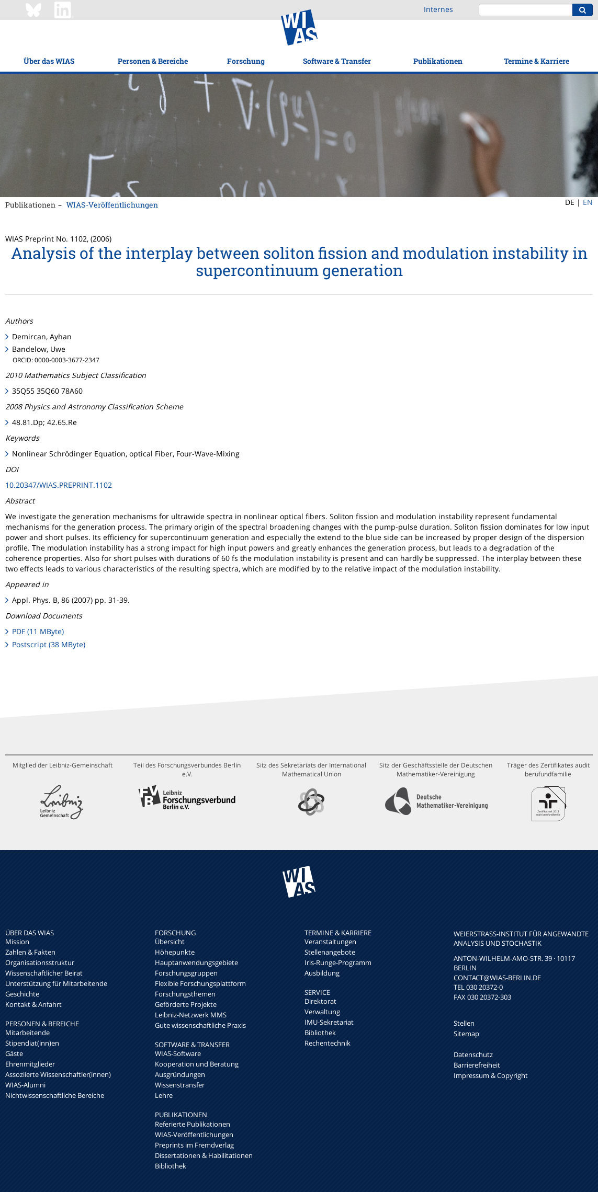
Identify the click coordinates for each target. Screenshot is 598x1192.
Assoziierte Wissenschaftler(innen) (58, 1074)
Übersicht (170, 941)
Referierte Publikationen (192, 1124)
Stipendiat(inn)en (32, 1043)
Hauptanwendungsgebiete (196, 962)
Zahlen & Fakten (30, 952)
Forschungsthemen (185, 994)
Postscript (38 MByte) (48, 644)
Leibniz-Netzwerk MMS (191, 1014)
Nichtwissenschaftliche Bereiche (54, 1095)
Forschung (246, 61)
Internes (438, 9)
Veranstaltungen (330, 941)
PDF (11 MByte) (38, 631)
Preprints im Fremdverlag (194, 1145)
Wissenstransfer (180, 1085)
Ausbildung (322, 973)
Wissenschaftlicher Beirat (44, 973)
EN (588, 202)
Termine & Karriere (536, 61)
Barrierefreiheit (477, 1065)
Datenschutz (473, 1054)
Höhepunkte (175, 952)
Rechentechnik (327, 1043)
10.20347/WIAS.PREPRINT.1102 (58, 485)
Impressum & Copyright (491, 1075)
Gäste (14, 1053)
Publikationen (437, 61)
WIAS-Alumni (25, 1085)
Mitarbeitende (27, 1032)
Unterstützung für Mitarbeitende (56, 983)
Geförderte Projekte (186, 1004)
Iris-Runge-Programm (337, 962)
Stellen (464, 1023)
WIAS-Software (178, 1053)
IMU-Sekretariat (329, 1022)
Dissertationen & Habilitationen (204, 1155)
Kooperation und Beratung (197, 1064)
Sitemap (466, 1033)
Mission (17, 941)
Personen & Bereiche (153, 61)
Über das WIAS (49, 61)
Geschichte (22, 994)
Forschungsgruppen (186, 973)
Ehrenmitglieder (30, 1064)
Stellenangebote (329, 952)
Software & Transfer (337, 61)
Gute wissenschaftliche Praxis (200, 1025)
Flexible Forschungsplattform (200, 983)
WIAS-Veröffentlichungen (112, 205)
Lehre (164, 1095)
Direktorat (320, 1001)
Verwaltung (322, 1011)
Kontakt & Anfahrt (33, 1004)
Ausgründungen (180, 1074)
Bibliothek (170, 1166)
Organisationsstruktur (39, 962)
